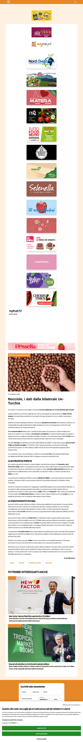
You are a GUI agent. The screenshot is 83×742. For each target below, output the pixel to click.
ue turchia (48, 563)
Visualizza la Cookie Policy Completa (12, 720)
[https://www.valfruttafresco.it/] (42, 172)
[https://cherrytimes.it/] (42, 300)
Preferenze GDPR (41, 739)
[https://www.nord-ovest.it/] (42, 62)
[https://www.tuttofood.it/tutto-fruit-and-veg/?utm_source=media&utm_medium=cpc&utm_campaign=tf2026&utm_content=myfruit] (42, 136)
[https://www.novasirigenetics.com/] (42, 117)
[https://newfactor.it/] (41, 32)
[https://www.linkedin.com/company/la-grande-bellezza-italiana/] (42, 154)
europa (12, 563)
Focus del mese (14, 626)
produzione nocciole (34, 563)
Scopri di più (13, 314)
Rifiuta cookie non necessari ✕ (72, 705)
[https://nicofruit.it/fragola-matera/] (42, 99)
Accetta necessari (41, 734)
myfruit (12, 578)
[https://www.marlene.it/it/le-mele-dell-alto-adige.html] (42, 209)
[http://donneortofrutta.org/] (42, 263)
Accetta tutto (41, 728)
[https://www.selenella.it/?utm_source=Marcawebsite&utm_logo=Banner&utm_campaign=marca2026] (42, 190)
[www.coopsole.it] (42, 245)
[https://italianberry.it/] (42, 282)
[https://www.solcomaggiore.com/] (41, 227)
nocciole (21, 563)
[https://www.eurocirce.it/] (42, 81)
